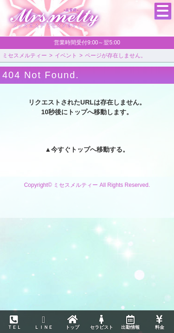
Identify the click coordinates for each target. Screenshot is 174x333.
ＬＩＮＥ (43, 322)
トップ (72, 322)
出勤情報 (130, 322)
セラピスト (101, 322)
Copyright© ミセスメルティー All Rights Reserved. (87, 185)
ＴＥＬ (14, 323)
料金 (159, 322)
